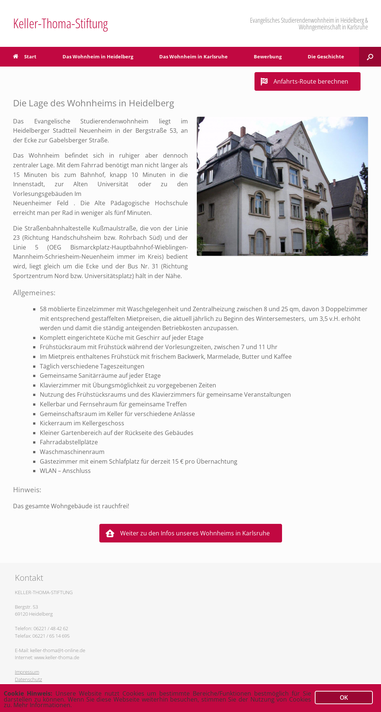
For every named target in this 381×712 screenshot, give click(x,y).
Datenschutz (28, 679)
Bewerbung (268, 56)
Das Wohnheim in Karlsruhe (193, 56)
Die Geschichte (326, 56)
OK (344, 696)
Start (24, 56)
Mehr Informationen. (68, 705)
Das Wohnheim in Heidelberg (98, 56)
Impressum (27, 671)
